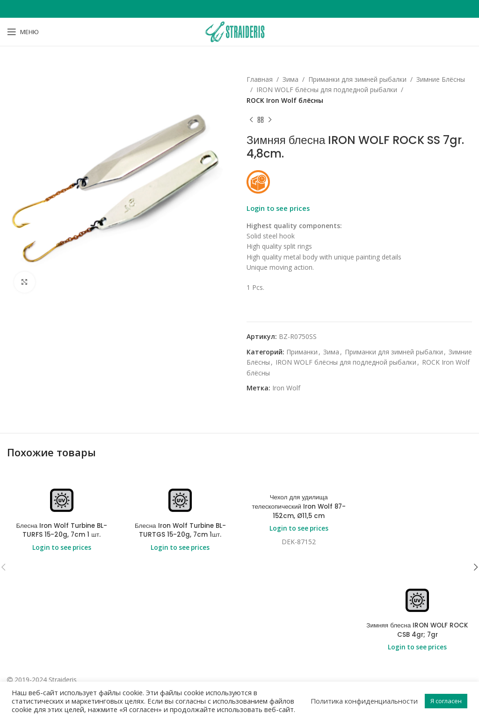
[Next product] (270, 119)
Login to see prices (278, 208)
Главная (260, 79)
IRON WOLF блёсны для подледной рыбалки (326, 89)
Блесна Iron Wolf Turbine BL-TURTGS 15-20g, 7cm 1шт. (180, 530)
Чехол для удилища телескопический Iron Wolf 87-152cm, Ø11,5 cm (298, 506)
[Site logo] (239, 31)
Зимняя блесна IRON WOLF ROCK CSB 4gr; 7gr (417, 629)
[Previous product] (251, 119)
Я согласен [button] (446, 701)
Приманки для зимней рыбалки (357, 79)
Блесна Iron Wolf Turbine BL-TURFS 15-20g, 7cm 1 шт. (61, 530)
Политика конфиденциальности (364, 701)
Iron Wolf (286, 387)
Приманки (302, 351)
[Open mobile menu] (23, 31)
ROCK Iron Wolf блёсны (285, 100)
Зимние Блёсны (440, 79)
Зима (290, 79)
